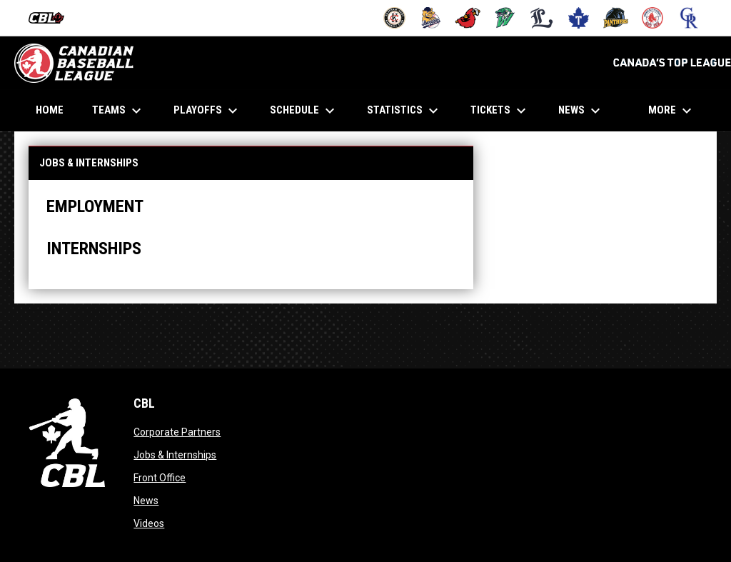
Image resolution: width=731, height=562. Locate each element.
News (145, 500)
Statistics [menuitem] (404, 110)
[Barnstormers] (394, 18)
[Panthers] (616, 18)
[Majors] (542, 18)
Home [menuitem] (50, 110)
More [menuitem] (671, 110)
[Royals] (689, 18)
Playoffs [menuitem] (207, 110)
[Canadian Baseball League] (52, 18)
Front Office (159, 477)
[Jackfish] (505, 18)
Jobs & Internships (174, 455)
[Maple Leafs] (578, 18)
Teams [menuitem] (118, 110)
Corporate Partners (177, 432)
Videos (148, 523)
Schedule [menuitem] (304, 110)
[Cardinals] (468, 18)
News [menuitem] (581, 110)
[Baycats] (431, 18)
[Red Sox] (653, 18)
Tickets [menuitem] (500, 110)
